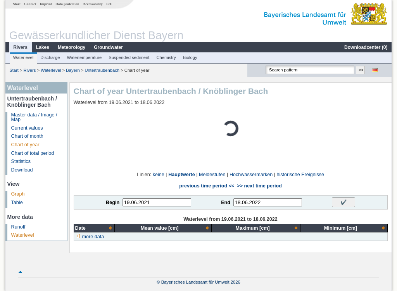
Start (17, 4)
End (225, 202)
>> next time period (259, 186)
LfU (109, 4)
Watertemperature (84, 57)
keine (158, 174)
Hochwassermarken (251, 174)
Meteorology (71, 47)
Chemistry (166, 57)
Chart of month (27, 136)
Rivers (20, 47)
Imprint (46, 4)
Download (22, 170)
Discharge (50, 57)
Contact (30, 4)
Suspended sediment (129, 57)
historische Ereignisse (300, 174)
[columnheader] (94, 228)
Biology (190, 57)
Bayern (72, 70)
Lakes (42, 47)
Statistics (21, 161)
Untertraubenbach (102, 70)
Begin (112, 202)
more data (93, 236)
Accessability (93, 4)
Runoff (18, 227)
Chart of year (25, 144)
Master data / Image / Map (34, 117)
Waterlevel (23, 57)
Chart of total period (32, 153)
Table (17, 202)
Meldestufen (212, 174)
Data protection (67, 4)
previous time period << (206, 186)
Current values (27, 128)
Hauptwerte (181, 174)
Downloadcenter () (365, 47)
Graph (18, 194)
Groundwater (108, 47)
